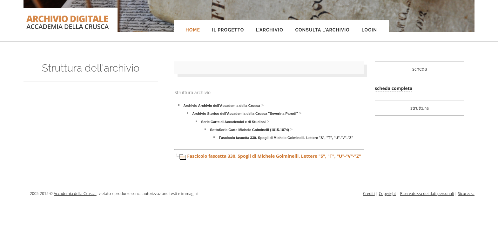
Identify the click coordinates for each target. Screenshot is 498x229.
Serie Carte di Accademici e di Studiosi (233, 122)
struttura (419, 108)
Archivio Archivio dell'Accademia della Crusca (221, 106)
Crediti (369, 193)
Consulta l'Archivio (322, 29)
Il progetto (228, 29)
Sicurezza (466, 193)
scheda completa (393, 88)
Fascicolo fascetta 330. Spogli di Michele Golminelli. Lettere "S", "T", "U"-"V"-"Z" (286, 138)
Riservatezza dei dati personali (427, 193)
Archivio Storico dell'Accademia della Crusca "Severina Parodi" (245, 113)
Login (369, 29)
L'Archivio (269, 29)
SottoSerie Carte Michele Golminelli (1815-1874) (249, 130)
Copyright (387, 193)
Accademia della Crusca (75, 193)
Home (192, 29)
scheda (419, 69)
